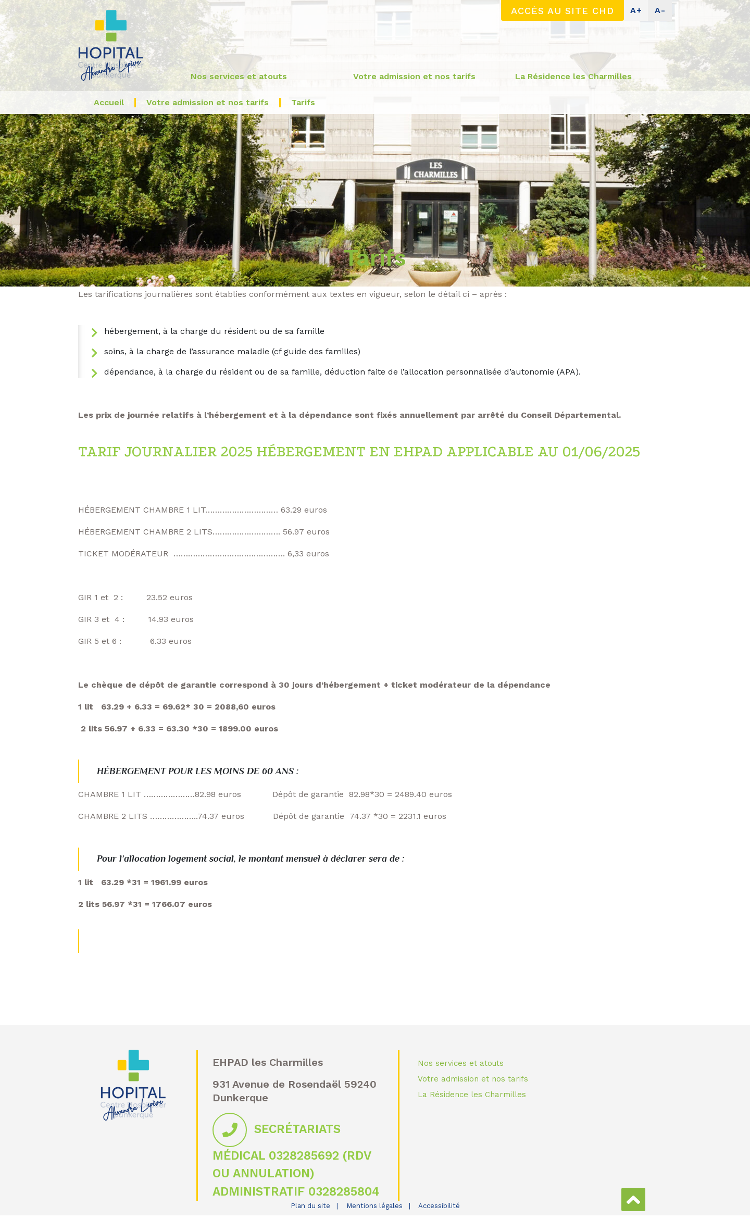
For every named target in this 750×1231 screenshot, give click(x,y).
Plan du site (310, 1206)
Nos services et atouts (461, 1063)
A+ (636, 10)
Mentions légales (374, 1206)
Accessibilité (439, 1206)
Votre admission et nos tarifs (473, 1079)
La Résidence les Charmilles (472, 1094)
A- (660, 10)
